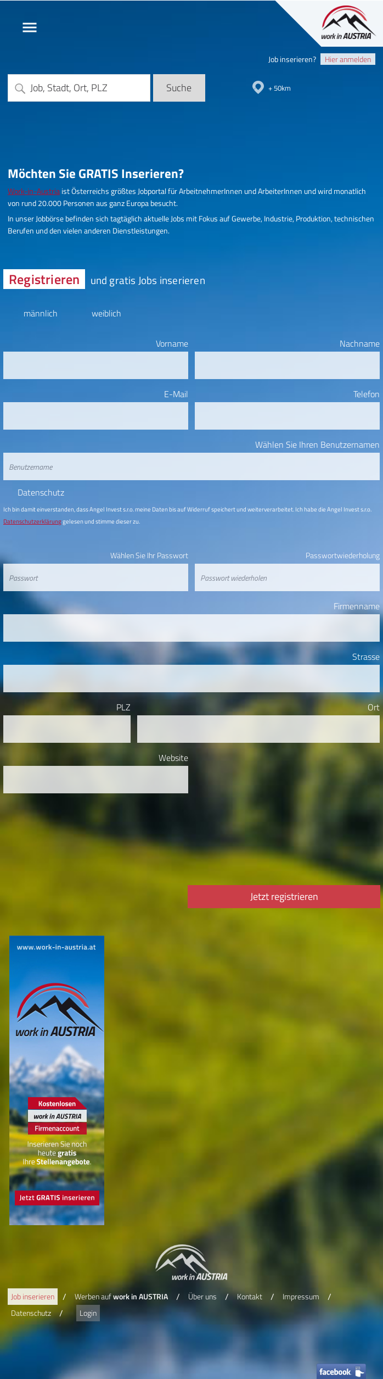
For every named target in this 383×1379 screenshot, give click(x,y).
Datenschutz (41, 493)
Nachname (360, 343)
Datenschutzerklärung (32, 521)
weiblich (106, 311)
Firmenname (357, 606)
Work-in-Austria (34, 191)
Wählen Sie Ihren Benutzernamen (317, 444)
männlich (40, 311)
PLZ (123, 707)
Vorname (172, 343)
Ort (374, 707)
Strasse (366, 656)
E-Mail (176, 394)
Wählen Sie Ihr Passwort (149, 555)
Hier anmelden (348, 59)
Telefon (366, 394)
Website (173, 757)
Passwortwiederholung (343, 555)
